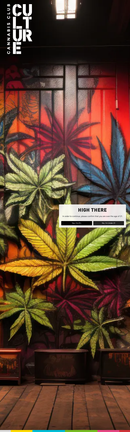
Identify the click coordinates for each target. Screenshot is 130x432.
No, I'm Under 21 (108, 223)
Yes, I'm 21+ (76, 223)
